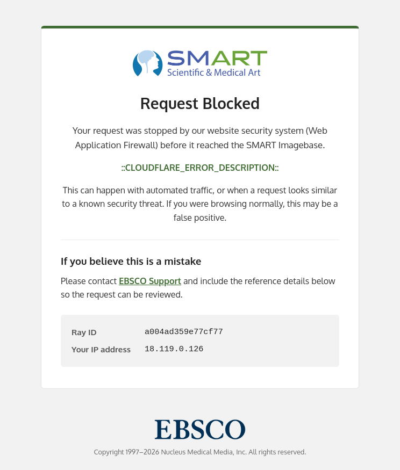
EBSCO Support (150, 281)
